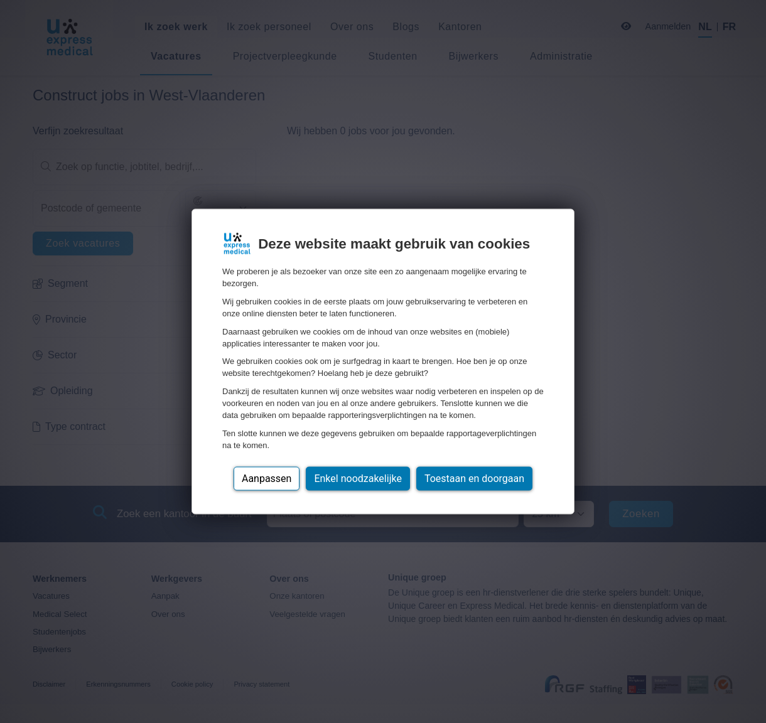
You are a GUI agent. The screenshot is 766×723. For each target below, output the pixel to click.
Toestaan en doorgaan (474, 478)
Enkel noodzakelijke (357, 478)
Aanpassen (267, 478)
